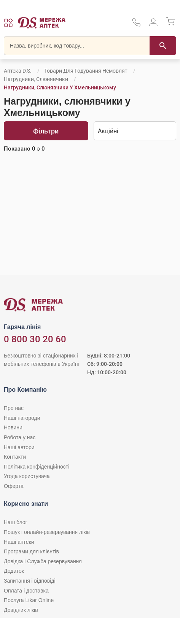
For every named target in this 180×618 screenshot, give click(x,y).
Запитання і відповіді (30, 581)
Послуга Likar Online (29, 600)
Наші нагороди (22, 418)
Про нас (14, 408)
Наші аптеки (19, 542)
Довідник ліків (21, 610)
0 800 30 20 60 (35, 339)
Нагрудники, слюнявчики (36, 79)
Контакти (15, 457)
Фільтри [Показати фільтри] (46, 131)
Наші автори (19, 447)
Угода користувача (26, 476)
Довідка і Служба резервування (43, 561)
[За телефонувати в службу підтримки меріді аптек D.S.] (136, 25)
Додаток (14, 571)
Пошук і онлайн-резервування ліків (47, 532)
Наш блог (15, 522)
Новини (13, 427)
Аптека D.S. (18, 71)
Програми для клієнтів (31, 551)
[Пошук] (163, 45)
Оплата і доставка (26, 591)
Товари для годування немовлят (85, 71)
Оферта (14, 486)
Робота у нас (19, 437)
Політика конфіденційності (36, 467)
